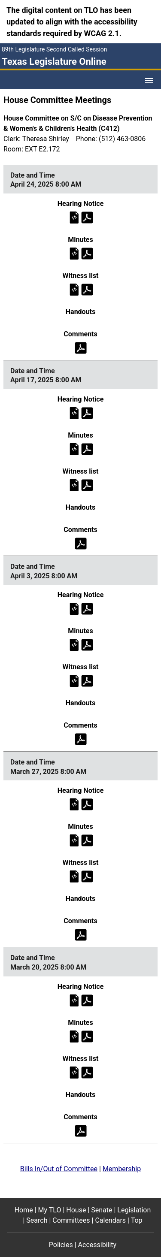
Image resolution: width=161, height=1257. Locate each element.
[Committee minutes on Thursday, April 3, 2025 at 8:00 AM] (74, 645)
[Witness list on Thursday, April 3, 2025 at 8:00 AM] (74, 681)
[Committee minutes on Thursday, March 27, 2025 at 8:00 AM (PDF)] (87, 840)
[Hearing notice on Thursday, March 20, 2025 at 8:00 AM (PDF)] (87, 1000)
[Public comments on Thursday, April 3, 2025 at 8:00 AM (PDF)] (80, 739)
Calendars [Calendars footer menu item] (110, 1220)
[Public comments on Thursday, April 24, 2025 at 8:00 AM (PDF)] (80, 347)
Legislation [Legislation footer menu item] (134, 1210)
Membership (122, 1169)
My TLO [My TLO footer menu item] (49, 1210)
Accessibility (97, 1245)
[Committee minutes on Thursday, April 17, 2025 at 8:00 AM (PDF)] (87, 448)
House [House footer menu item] (76, 1210)
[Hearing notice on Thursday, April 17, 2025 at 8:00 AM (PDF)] (87, 412)
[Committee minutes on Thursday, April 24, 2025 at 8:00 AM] (74, 253)
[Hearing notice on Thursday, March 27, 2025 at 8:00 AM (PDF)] (87, 804)
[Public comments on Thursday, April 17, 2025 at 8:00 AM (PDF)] (80, 543)
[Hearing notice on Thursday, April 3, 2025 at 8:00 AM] (74, 608)
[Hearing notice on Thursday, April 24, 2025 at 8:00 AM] (74, 217)
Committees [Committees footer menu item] (71, 1220)
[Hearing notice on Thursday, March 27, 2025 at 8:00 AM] (74, 804)
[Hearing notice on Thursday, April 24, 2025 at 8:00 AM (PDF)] (87, 217)
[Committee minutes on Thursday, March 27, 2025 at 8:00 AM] (74, 840)
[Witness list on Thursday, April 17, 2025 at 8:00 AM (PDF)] (87, 484)
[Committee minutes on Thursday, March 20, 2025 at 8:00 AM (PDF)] (87, 1036)
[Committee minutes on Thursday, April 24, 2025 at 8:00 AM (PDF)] (87, 253)
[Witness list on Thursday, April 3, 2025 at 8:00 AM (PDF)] (87, 681)
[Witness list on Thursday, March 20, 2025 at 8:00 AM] (74, 1072)
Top (137, 1220)
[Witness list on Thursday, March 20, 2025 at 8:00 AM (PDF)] (87, 1072)
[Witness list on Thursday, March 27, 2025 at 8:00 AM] (74, 876)
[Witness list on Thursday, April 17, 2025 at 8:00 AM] (74, 484)
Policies (61, 1245)
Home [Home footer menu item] (24, 1210)
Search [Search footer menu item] (36, 1220)
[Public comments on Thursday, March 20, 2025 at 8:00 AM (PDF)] (80, 1130)
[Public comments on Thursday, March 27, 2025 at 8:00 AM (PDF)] (80, 935)
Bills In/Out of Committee (58, 1169)
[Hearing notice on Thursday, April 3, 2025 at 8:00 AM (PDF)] (87, 608)
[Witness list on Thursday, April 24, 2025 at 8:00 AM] (74, 289)
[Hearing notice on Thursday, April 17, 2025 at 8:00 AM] (74, 412)
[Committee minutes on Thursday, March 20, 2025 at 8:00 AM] (74, 1036)
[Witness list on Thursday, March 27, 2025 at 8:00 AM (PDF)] (87, 876)
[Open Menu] (149, 80)
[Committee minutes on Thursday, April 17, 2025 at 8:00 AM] (74, 448)
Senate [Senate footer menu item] (101, 1210)
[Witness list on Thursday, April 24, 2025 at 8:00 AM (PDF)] (87, 289)
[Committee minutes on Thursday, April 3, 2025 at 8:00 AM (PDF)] (87, 645)
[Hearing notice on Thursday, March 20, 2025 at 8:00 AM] (74, 1000)
